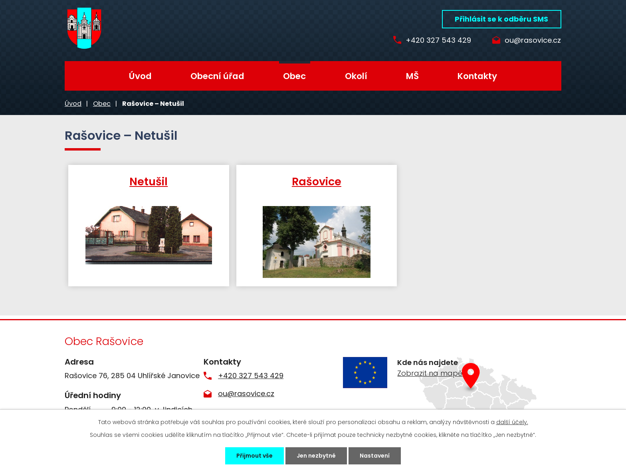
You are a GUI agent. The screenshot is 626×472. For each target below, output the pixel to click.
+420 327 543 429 (435, 40)
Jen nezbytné (316, 456)
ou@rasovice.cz (533, 40)
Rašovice (314, 181)
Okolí (356, 76)
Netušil (148, 181)
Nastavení (375, 456)
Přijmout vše (254, 456)
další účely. (512, 422)
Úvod (140, 76)
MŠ (412, 76)
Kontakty (477, 76)
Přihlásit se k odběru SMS (501, 19)
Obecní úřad (217, 76)
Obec (294, 76)
